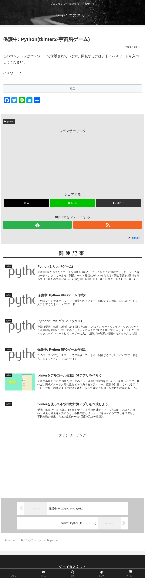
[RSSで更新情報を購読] (107, 225)
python (9, 121)
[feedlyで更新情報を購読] (37, 225)
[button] (118, 203)
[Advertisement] (72, 160)
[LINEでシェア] (72, 203)
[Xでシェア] (26, 203)
